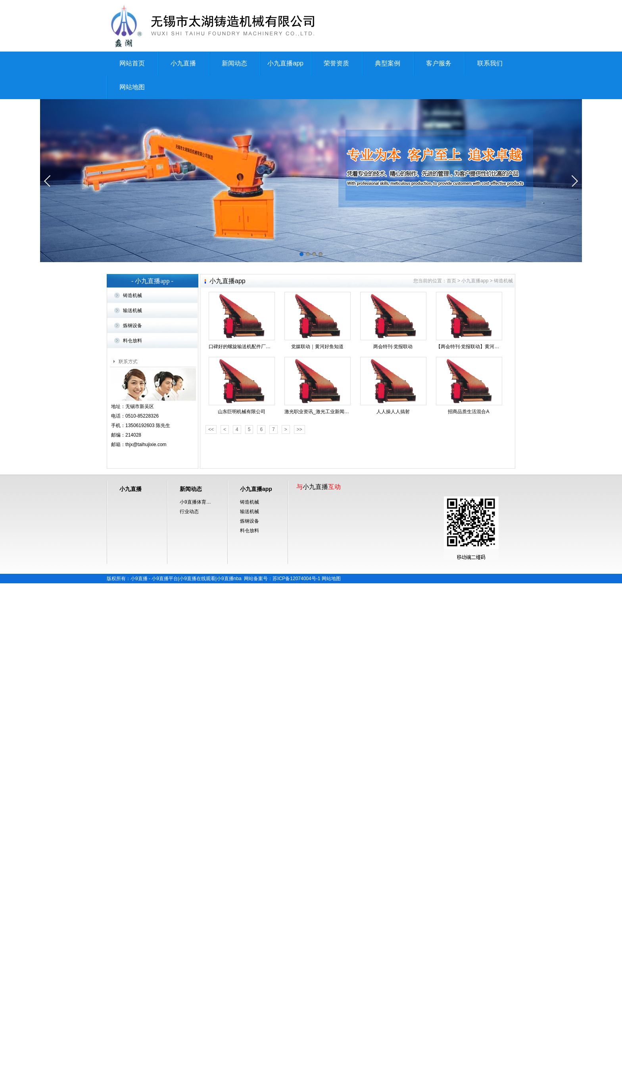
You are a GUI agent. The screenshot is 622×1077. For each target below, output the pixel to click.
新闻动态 (234, 63)
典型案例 (387, 63)
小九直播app (285, 63)
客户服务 (438, 63)
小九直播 (183, 63)
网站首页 (132, 63)
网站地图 (132, 87)
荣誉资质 (336, 63)
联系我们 (490, 63)
